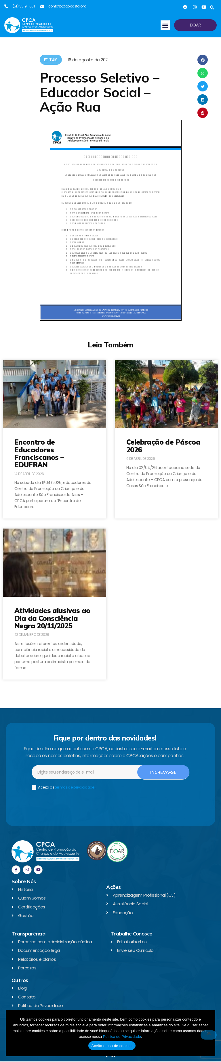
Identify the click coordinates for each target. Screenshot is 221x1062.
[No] (209, 1035)
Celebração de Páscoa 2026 (163, 446)
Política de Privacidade (122, 1036)
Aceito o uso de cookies (111, 1046)
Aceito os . (63, 787)
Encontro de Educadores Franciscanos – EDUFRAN (39, 453)
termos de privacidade (74, 787)
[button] (212, 7)
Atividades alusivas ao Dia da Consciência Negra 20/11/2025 (52, 618)
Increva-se (163, 772)
